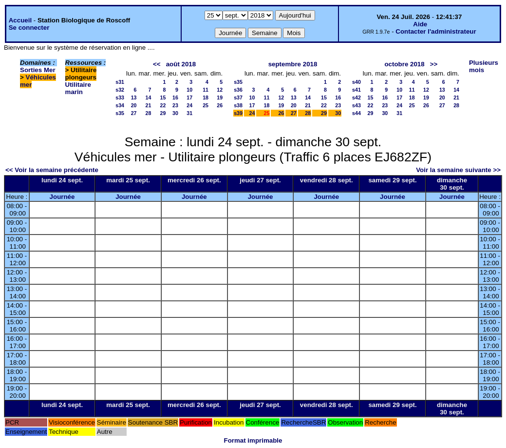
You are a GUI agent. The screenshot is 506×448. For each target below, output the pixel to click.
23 (175, 105)
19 (220, 97)
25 (205, 105)
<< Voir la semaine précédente (51, 170)
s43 (356, 105)
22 (163, 105)
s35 (119, 113)
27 (134, 113)
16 (175, 97)
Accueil (20, 20)
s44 (356, 113)
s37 (238, 97)
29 (163, 113)
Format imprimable (253, 440)
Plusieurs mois (483, 66)
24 (189, 105)
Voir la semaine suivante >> (458, 170)
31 (189, 113)
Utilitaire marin (78, 88)
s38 (238, 105)
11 (205, 90)
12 (220, 90)
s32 (119, 90)
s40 (356, 82)
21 (148, 105)
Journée (62, 196)
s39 (238, 113)
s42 (356, 97)
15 (163, 97)
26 (220, 105)
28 (148, 113)
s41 (356, 90)
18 (205, 97)
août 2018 (181, 64)
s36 (238, 90)
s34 (119, 105)
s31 (119, 82)
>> (434, 64)
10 (189, 90)
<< (157, 64)
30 (175, 113)
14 (148, 97)
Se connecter (29, 27)
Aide (420, 24)
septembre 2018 (293, 64)
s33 (119, 97)
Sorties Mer (38, 70)
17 (189, 97)
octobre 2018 (404, 64)
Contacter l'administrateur (435, 31)
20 (134, 105)
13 (134, 97)
